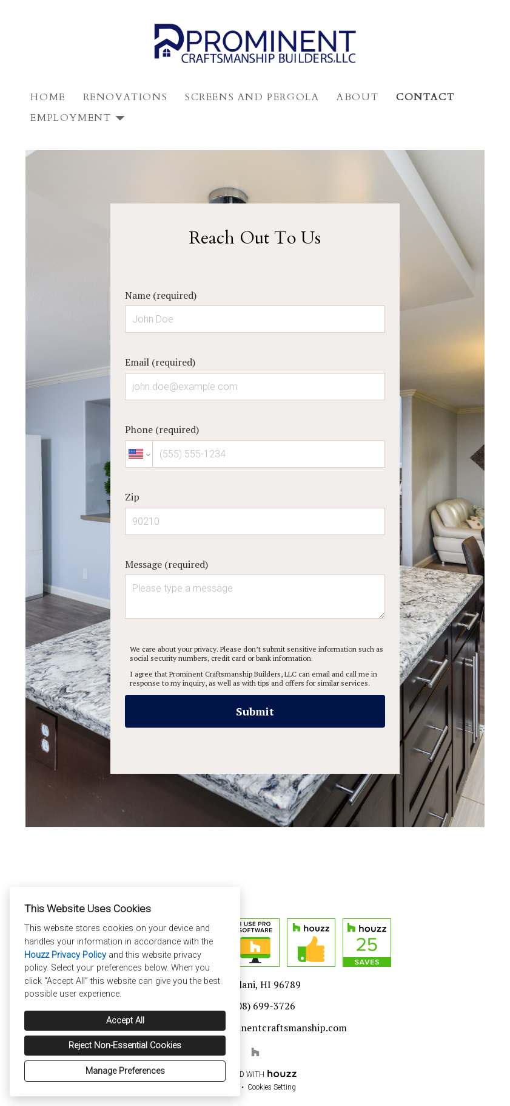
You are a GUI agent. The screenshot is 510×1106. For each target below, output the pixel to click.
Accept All (125, 1021)
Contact (425, 97)
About (357, 97)
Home (47, 97)
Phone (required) (255, 445)
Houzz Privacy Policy (65, 955)
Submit (255, 711)
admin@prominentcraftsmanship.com (261, 1027)
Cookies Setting (271, 1087)
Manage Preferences (125, 1071)
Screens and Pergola (252, 97)
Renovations (125, 97)
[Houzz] (255, 1052)
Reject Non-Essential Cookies (125, 1045)
